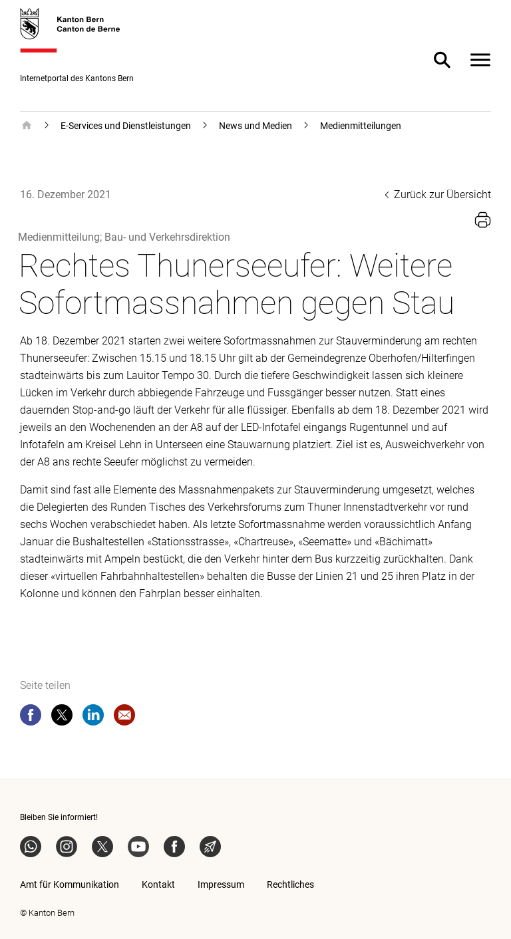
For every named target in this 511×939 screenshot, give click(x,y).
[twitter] (62, 717)
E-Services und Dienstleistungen (126, 125)
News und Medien (255, 125)
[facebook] (30, 717)
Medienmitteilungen (360, 125)
